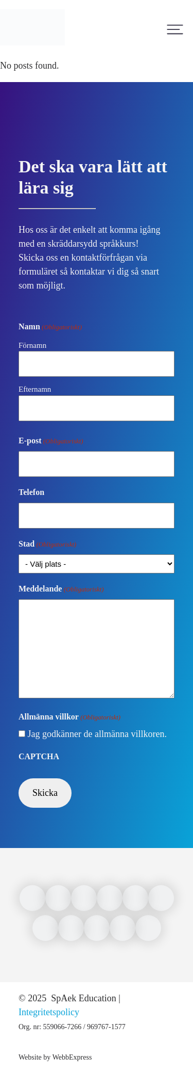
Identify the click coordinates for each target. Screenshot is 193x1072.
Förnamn (32, 345)
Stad (47, 544)
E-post (51, 441)
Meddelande (61, 589)
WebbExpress (72, 1057)
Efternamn (35, 389)
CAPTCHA (39, 756)
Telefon (31, 492)
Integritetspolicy (49, 1012)
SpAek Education (82, 998)
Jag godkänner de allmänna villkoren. (97, 734)
